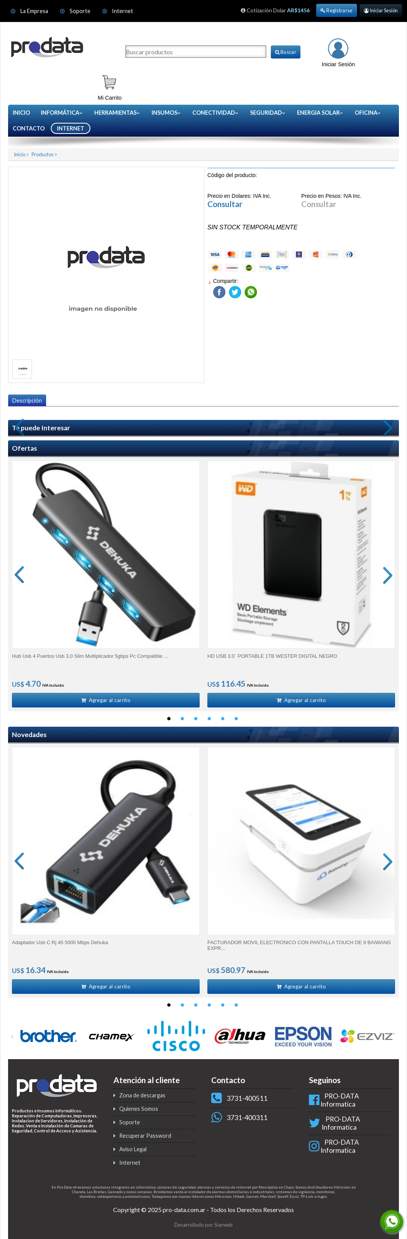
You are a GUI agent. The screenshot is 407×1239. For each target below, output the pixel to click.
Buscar (285, 52)
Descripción (27, 400)
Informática (62, 112)
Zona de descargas (142, 1096)
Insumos (166, 112)
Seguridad (268, 112)
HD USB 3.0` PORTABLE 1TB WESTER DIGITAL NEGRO (272, 656)
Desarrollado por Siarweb (203, 1225)
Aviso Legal (133, 1150)
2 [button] (182, 719)
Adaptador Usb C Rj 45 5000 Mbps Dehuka (60, 943)
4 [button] (209, 719)
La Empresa (34, 11)
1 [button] (169, 719)
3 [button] (196, 719)
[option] (106, 584)
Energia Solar (320, 112)
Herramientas (117, 112)
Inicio (21, 112)
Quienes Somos (138, 1109)
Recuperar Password (145, 1136)
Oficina (368, 112)
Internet (122, 11)
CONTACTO (29, 128)
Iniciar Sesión (381, 10)
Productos (42, 154)
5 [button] (223, 719)
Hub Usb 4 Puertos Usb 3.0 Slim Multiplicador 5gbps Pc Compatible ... (90, 656)
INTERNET (70, 128)
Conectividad (215, 112)
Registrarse (336, 10)
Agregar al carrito (106, 700)
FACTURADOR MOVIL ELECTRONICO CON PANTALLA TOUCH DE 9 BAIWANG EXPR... (299, 945)
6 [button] (236, 719)
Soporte (81, 11)
